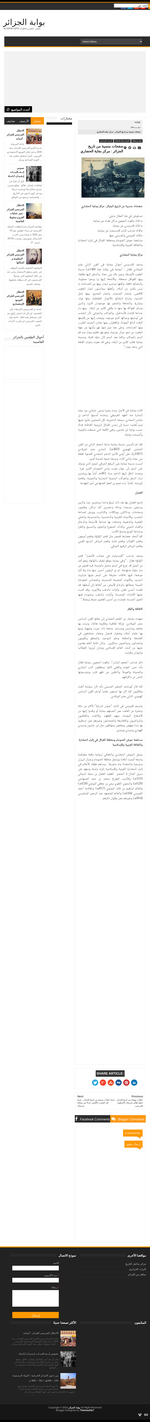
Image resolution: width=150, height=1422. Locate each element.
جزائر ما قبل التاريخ (135, 1263)
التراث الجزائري (106, 141)
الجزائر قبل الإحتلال (122, 141)
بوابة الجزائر (24, 22)
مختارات (66, 118)
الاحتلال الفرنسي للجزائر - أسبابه (15, 134)
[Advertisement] (75, 79)
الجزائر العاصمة (24, 362)
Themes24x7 (87, 1410)
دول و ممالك (135, 127)
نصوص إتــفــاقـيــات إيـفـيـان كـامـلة (16, 172)
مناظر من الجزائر (137, 1274)
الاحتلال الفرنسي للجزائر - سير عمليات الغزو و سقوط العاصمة (15, 213)
